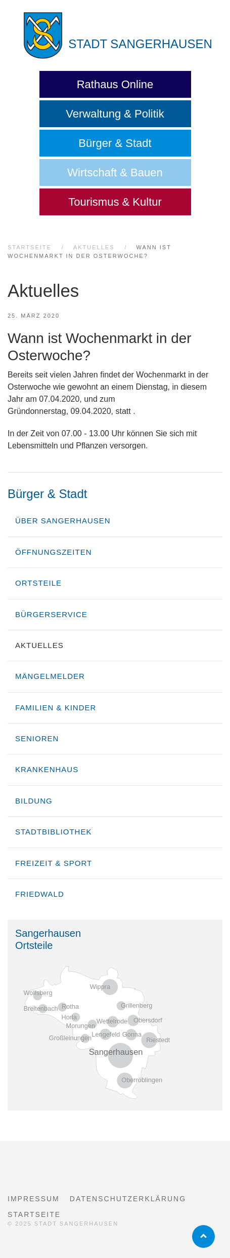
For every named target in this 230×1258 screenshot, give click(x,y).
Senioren (37, 738)
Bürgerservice (51, 614)
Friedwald (39, 894)
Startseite (34, 1214)
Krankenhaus (46, 769)
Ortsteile (38, 583)
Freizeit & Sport (53, 863)
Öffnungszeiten (53, 552)
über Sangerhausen (63, 520)
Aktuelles (39, 645)
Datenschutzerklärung (128, 1199)
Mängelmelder (50, 676)
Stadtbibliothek (53, 831)
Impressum (34, 1199)
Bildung (34, 800)
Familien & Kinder (55, 707)
